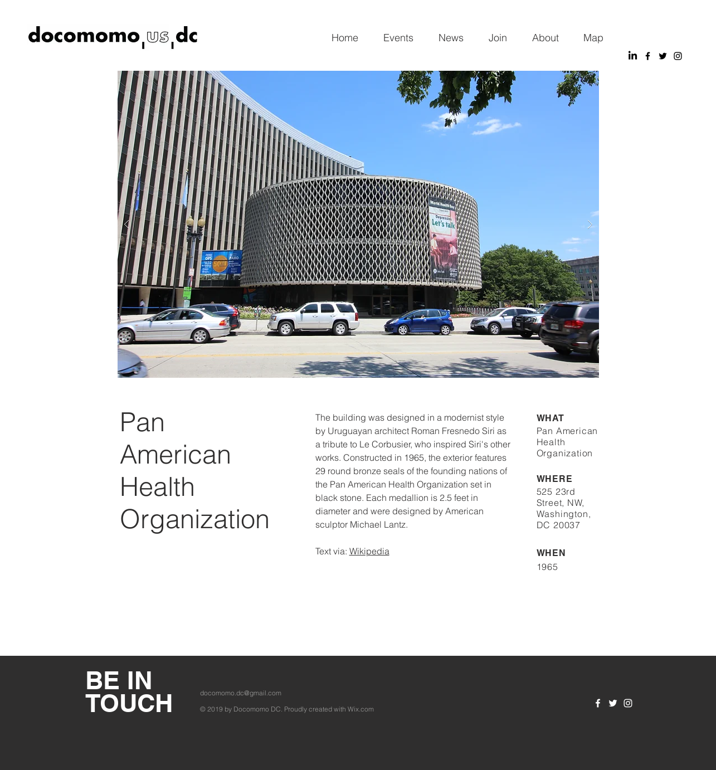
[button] (358, 224)
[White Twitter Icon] (612, 703)
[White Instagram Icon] (628, 703)
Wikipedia (369, 551)
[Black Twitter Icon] (662, 56)
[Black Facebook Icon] (647, 56)
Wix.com (361, 709)
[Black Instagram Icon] (678, 56)
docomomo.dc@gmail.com (240, 693)
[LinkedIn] (632, 56)
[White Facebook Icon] (597, 703)
